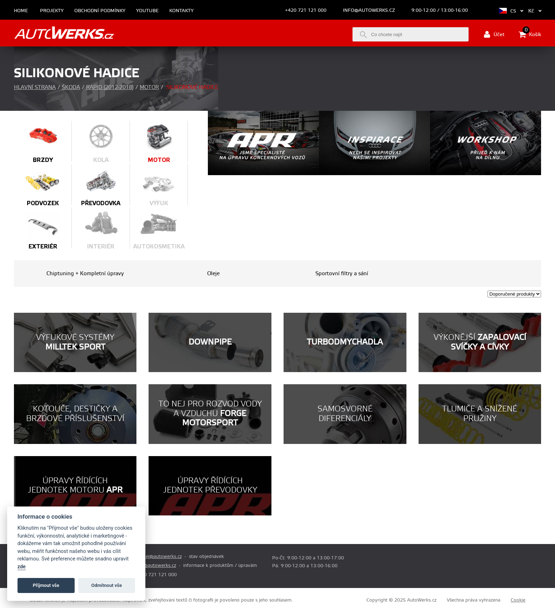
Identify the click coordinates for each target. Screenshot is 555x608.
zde (22, 567)
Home (21, 11)
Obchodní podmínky (99, 11)
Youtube (147, 11)
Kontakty (181, 11)
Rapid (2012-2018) (110, 87)
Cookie (518, 600)
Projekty (52, 11)
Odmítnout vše (106, 585)
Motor (149, 87)
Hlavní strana (35, 87)
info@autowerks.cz (369, 10)
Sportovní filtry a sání (341, 273)
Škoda (71, 87)
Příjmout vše (46, 585)
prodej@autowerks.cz (158, 556)
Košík (530, 34)
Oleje (213, 273)
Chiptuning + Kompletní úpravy (85, 273)
